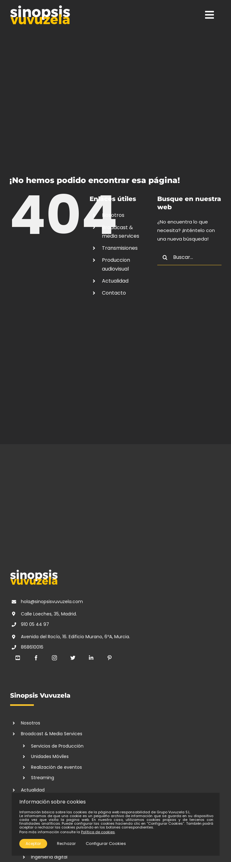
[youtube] (17, 658)
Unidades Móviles (50, 756)
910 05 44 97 (35, 624)
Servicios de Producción (57, 746)
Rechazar (66, 843)
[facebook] (36, 658)
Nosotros (113, 215)
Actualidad (115, 280)
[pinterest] (109, 658)
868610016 (32, 647)
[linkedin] (91, 658)
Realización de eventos (56, 767)
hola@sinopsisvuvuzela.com (52, 601)
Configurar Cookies (106, 844)
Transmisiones (120, 248)
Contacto (114, 293)
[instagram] (54, 658)
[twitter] (72, 658)
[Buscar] (165, 257)
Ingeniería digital (49, 857)
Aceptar (33, 843)
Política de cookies (98, 831)
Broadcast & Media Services (51, 734)
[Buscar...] (189, 257)
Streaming (42, 777)
